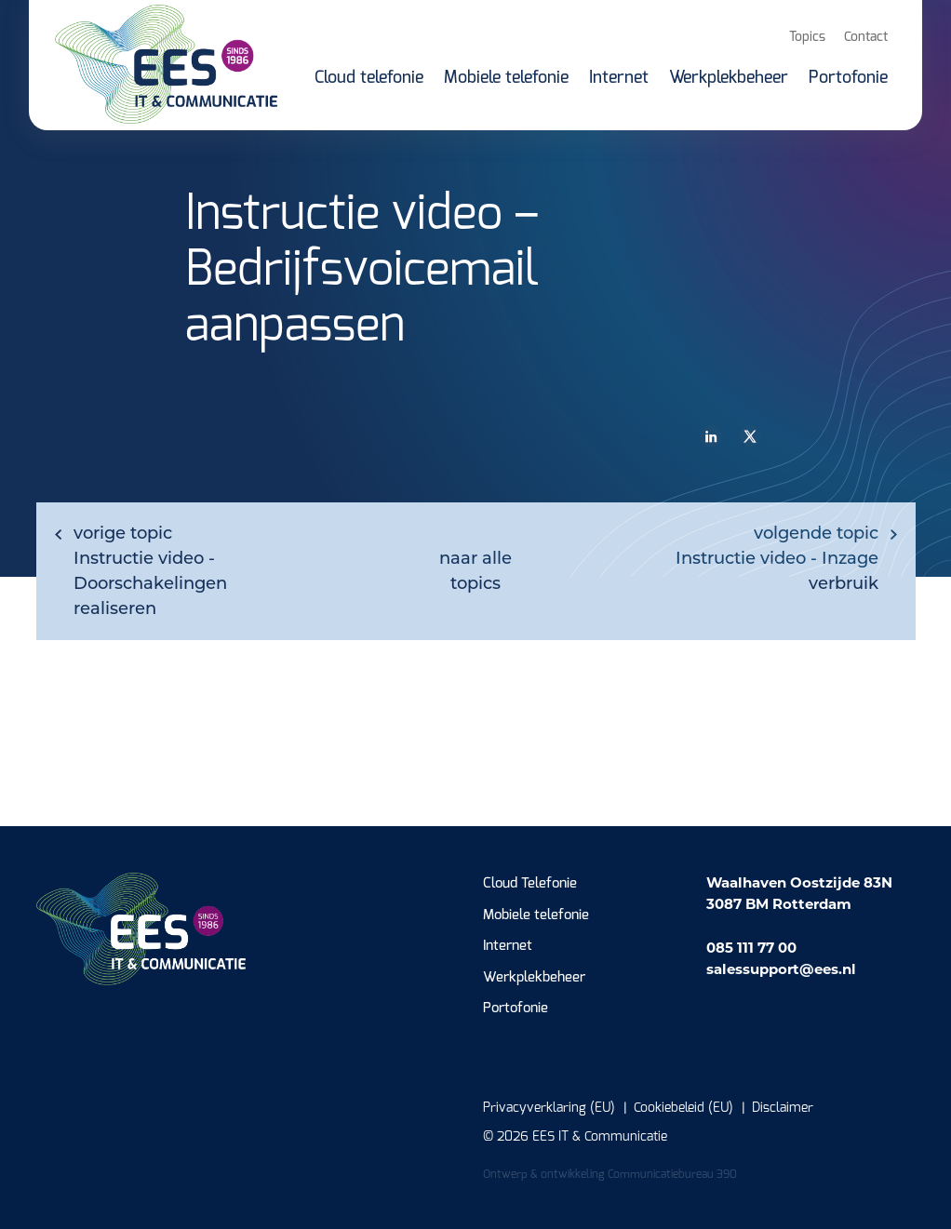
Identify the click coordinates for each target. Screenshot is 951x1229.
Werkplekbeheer (534, 977)
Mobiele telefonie (536, 915)
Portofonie (515, 1008)
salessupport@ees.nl (781, 969)
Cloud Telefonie (530, 883)
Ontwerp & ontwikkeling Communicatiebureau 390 (610, 1174)
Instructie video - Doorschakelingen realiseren (150, 571)
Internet (507, 946)
